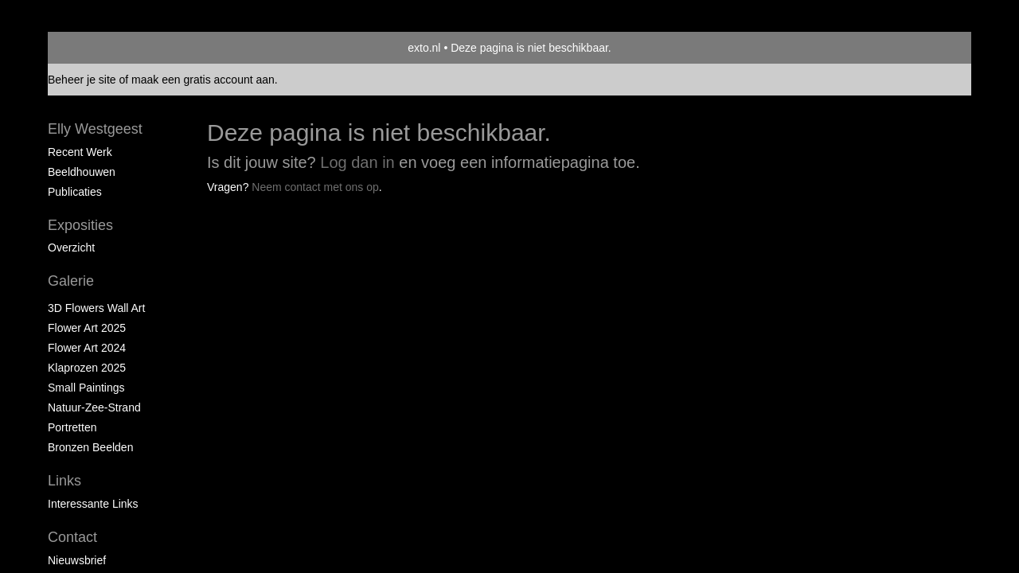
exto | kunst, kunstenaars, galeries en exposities (93, 48)
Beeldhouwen (81, 172)
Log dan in (357, 162)
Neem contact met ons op (315, 187)
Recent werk (80, 152)
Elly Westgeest (95, 129)
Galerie (71, 281)
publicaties (75, 191)
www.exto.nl (200, 221)
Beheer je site (82, 79)
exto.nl (424, 47)
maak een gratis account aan (203, 79)
